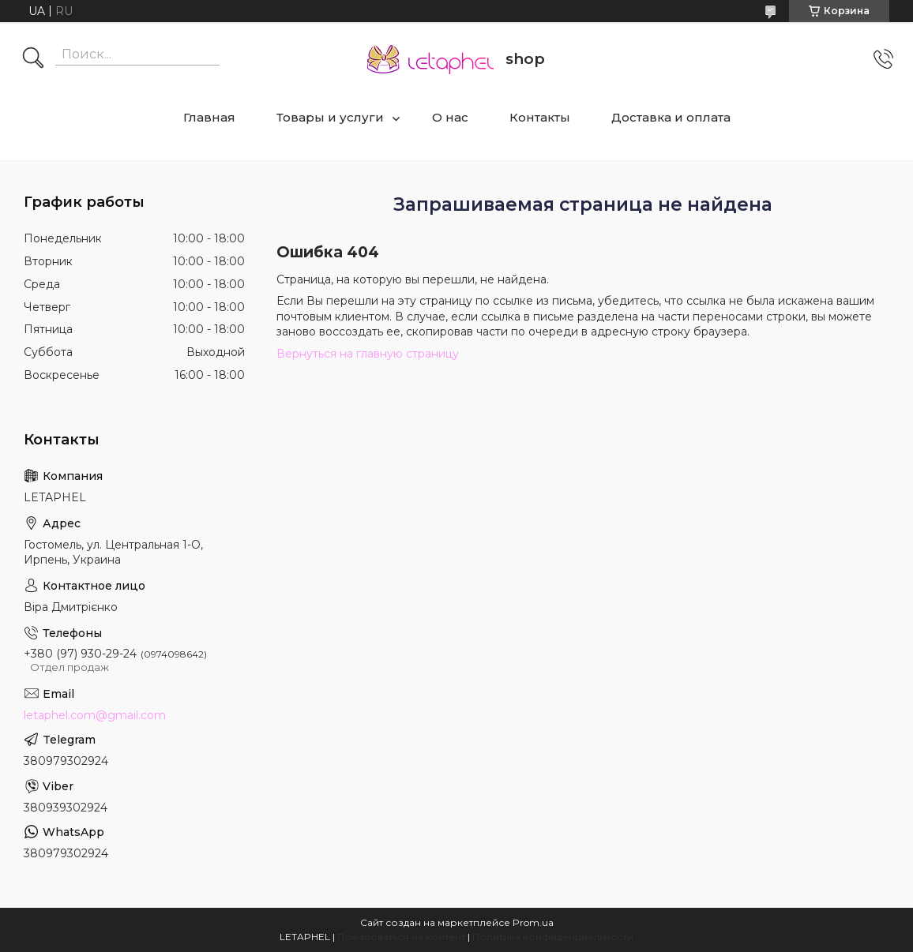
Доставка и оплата (671, 117)
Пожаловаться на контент (401, 937)
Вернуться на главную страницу (367, 354)
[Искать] (33, 59)
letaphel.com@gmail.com (95, 715)
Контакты (539, 117)
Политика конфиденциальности (552, 937)
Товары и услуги (330, 117)
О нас (450, 117)
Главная (209, 117)
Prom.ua (533, 922)
